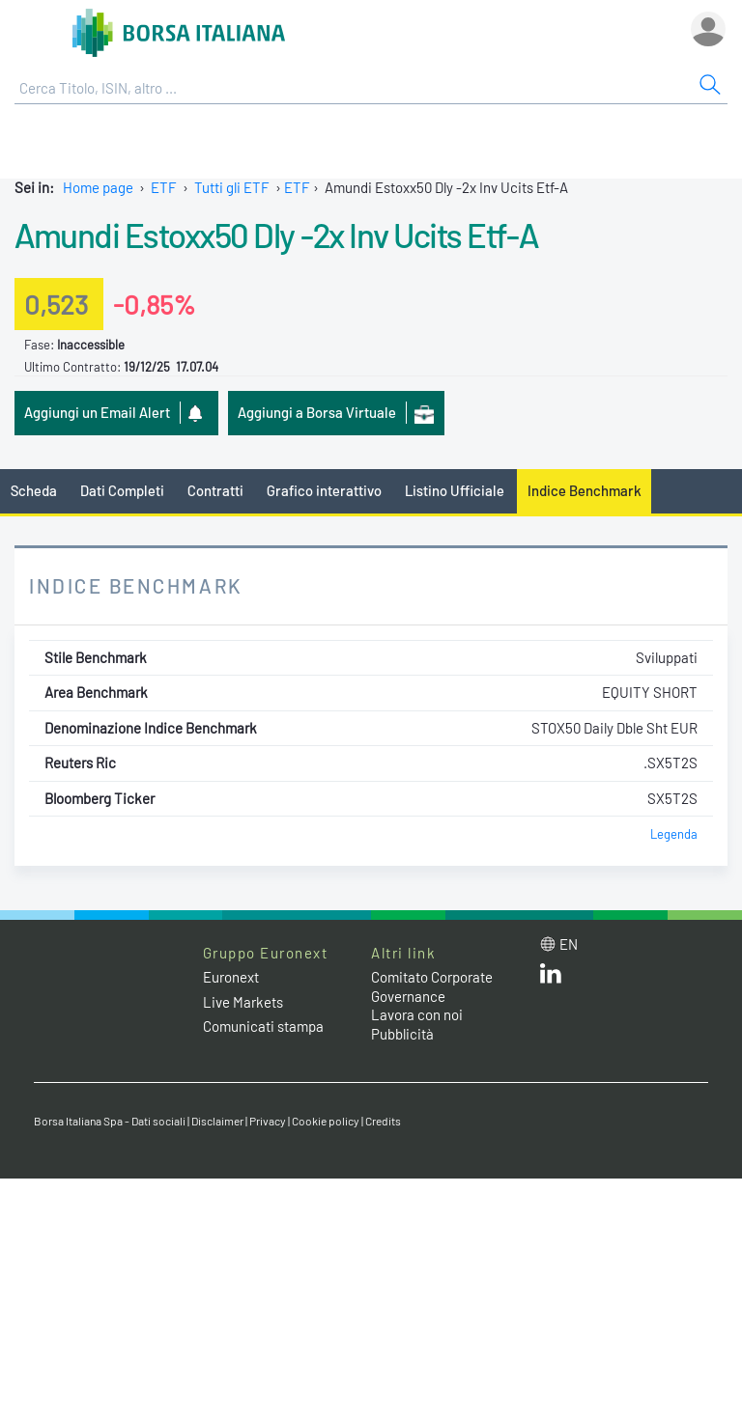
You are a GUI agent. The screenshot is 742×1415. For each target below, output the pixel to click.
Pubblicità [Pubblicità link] (402, 1033)
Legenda (674, 834)
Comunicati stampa (263, 1026)
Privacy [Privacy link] (267, 1120)
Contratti (215, 490)
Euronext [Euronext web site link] (231, 976)
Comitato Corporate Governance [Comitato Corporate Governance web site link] (432, 986)
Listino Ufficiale (454, 490)
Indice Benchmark (585, 490)
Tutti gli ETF (232, 187)
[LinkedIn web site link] (550, 977)
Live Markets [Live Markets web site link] (243, 1002)
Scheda (34, 490)
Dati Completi (122, 490)
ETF (164, 187)
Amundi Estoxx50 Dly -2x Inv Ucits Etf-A (276, 234)
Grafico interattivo (324, 490)
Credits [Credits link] (383, 1120)
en (568, 944)
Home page (98, 187)
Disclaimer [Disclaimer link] (217, 1120)
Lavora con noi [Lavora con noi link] (417, 1014)
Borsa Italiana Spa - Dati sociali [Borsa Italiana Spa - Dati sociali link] (110, 1120)
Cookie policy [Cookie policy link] (325, 1120)
